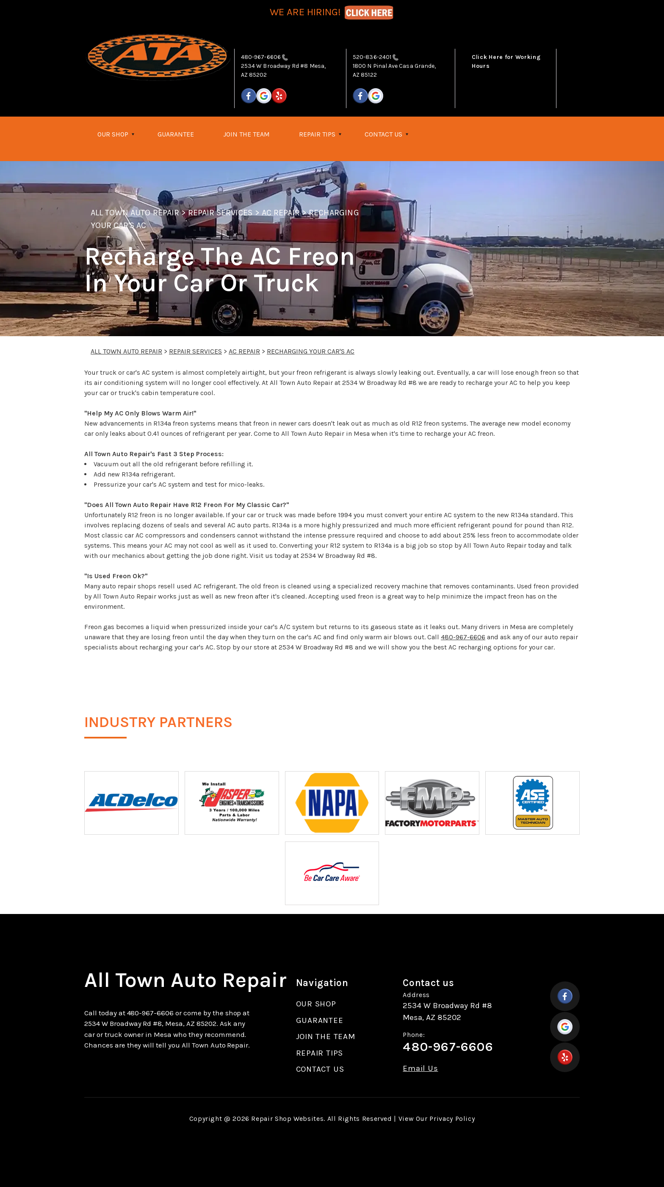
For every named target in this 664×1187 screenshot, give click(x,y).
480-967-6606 (261, 57)
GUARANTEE (176, 134)
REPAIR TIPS (317, 134)
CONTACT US (383, 134)
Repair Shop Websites (287, 1119)
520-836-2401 (372, 57)
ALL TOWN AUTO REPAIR (135, 212)
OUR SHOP (112, 134)
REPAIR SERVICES (220, 212)
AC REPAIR (281, 212)
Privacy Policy (452, 1119)
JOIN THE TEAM (246, 134)
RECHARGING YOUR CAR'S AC (310, 351)
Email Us (420, 1068)
